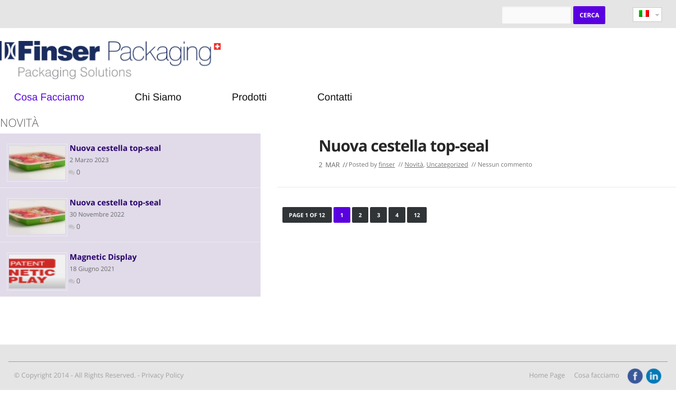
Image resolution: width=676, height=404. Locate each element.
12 (417, 215)
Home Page (547, 375)
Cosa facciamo (596, 375)
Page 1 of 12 (307, 215)
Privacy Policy (162, 375)
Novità (414, 164)
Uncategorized (447, 164)
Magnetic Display (103, 257)
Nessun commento (505, 164)
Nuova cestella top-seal (404, 146)
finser (386, 164)
